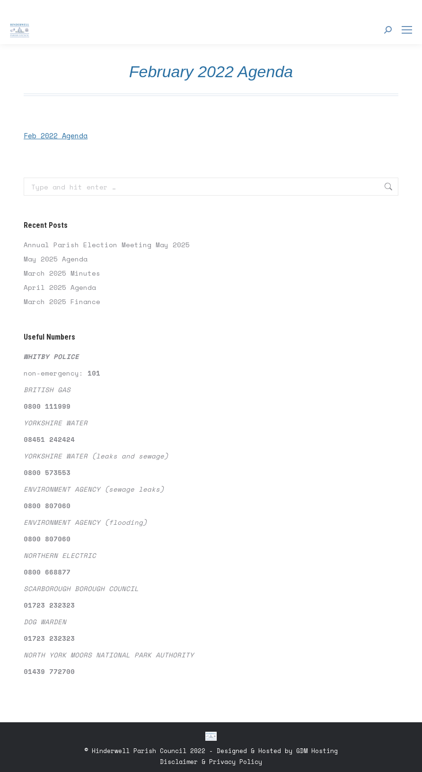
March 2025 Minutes (62, 273)
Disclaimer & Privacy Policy (211, 761)
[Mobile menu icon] (407, 30)
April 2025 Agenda (60, 287)
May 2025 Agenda (56, 259)
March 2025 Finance (62, 301)
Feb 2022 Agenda (56, 135)
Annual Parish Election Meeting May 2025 (107, 245)
